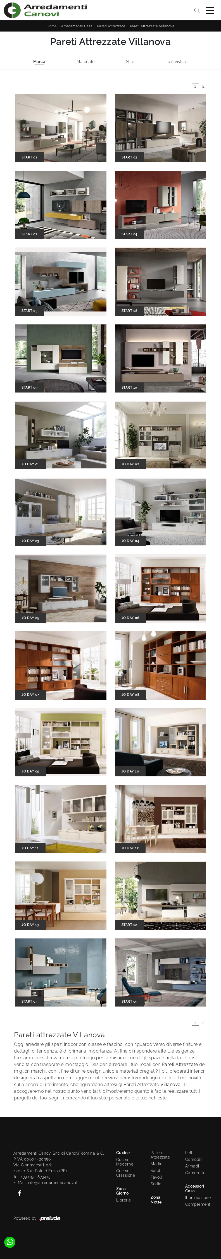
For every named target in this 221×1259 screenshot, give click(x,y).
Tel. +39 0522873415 (32, 1176)
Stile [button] (130, 61)
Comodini (194, 1159)
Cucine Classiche (125, 1173)
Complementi (196, 1204)
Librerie (123, 1200)
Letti (189, 1152)
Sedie (156, 1184)
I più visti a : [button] (176, 61)
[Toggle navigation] (210, 10)
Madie (157, 1164)
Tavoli (156, 1177)
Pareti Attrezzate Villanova (152, 26)
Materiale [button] (86, 61)
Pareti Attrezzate (111, 26)
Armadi (192, 1166)
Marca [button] (39, 61)
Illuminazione (195, 1197)
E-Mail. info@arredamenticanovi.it (45, 1182)
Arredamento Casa (76, 26)
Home (52, 26)
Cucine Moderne (125, 1161)
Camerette (195, 1173)
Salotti (157, 1170)
